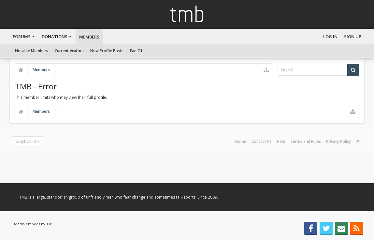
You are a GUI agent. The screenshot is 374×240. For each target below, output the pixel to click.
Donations (54, 36)
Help (281, 141)
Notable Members (31, 50)
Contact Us (262, 141)
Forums (22, 36)
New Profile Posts (106, 50)
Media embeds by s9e (33, 223)
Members (89, 37)
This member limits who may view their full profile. (61, 97)
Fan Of (136, 50)
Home (240, 141)
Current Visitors (69, 50)
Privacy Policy (338, 141)
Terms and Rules (305, 141)
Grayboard (25, 141)
